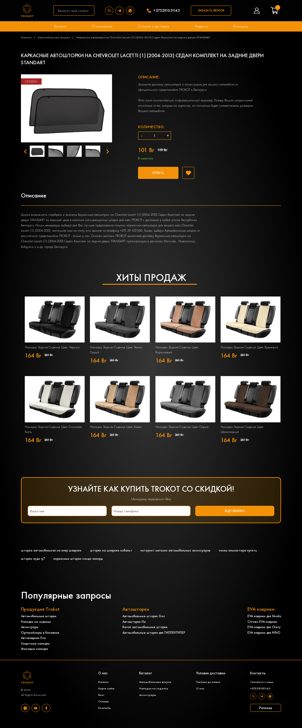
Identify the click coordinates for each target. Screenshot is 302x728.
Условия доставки (208, 687)
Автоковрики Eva (33, 643)
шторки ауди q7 (33, 563)
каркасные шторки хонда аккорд (78, 563)
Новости (201, 26)
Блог (101, 700)
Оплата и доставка (153, 26)
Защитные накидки (35, 648)
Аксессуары (29, 632)
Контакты (240, 26)
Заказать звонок (212, 10)
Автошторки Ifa (134, 627)
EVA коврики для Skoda (264, 621)
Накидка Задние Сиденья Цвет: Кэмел (116, 431)
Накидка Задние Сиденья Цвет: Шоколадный (242, 433)
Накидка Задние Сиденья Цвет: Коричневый (176, 353)
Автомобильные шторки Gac (143, 621)
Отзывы (103, 707)
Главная (26, 37)
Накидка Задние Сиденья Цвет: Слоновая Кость (53, 433)
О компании (102, 26)
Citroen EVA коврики (262, 627)
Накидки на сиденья (36, 627)
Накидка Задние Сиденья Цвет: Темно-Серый (116, 353)
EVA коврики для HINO (263, 637)
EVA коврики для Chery (263, 632)
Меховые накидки (34, 654)
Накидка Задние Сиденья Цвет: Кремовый (249, 351)
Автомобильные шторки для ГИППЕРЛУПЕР (153, 637)
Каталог (61, 26)
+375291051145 (167, 11)
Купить (159, 175)
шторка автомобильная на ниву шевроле (51, 555)
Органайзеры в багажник (40, 637)
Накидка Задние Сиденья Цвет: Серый (182, 431)
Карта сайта (106, 694)
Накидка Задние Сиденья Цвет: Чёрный (52, 351)
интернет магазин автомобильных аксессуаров (177, 555)
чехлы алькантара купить (240, 555)
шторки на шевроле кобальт (112, 555)
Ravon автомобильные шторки (145, 632)
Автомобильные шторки (54, 37)
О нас (200, 694)
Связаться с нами (261, 687)
